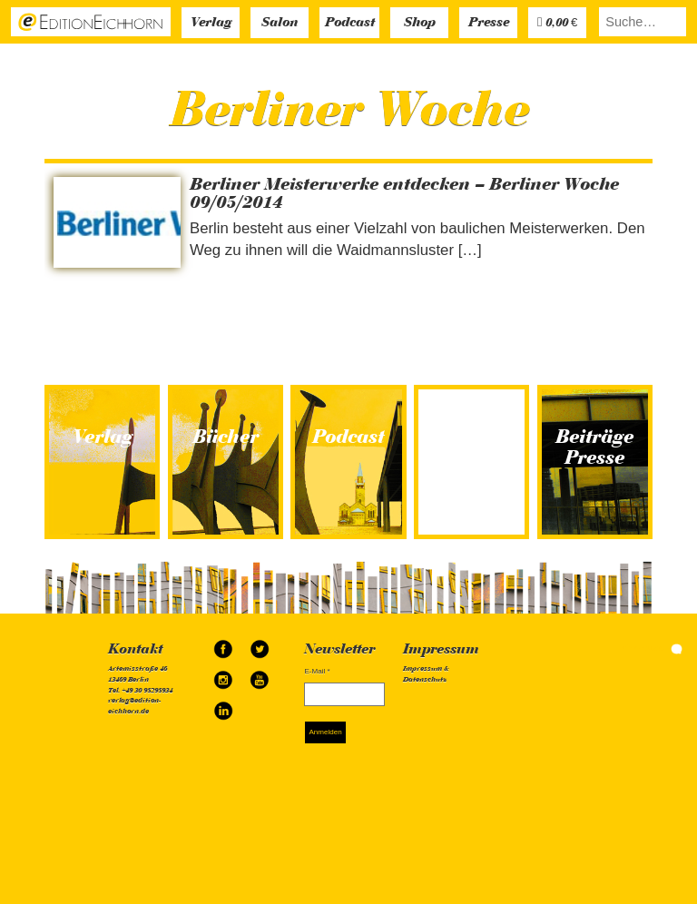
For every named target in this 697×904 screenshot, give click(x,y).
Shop (420, 23)
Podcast (350, 23)
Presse (488, 23)
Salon (279, 23)
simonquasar (652, 648)
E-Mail (316, 671)
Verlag (211, 23)
